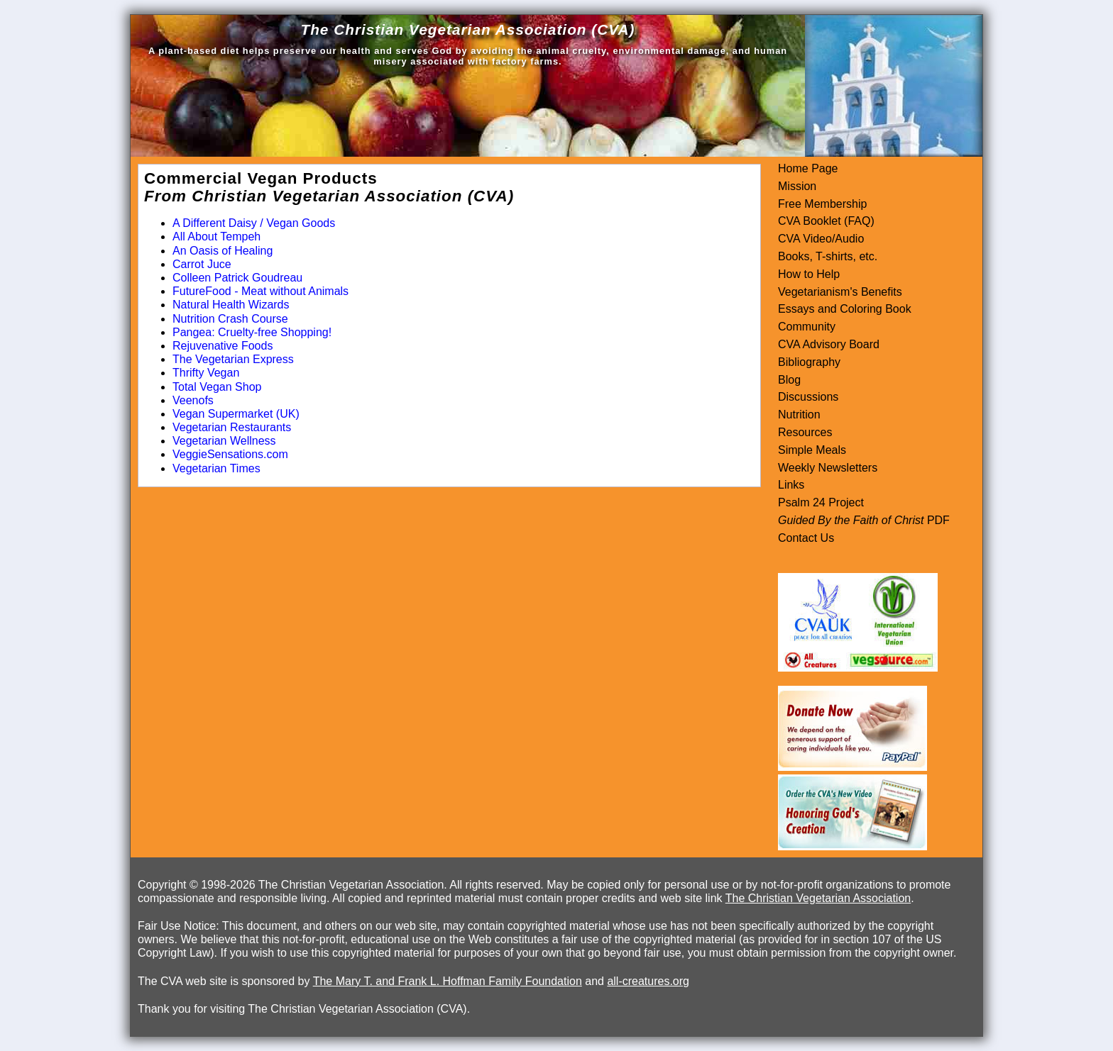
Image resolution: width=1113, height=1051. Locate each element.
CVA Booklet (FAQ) (826, 221)
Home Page (808, 168)
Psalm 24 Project (821, 502)
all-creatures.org (648, 981)
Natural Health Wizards (231, 305)
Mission (797, 186)
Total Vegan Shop (216, 387)
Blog (789, 380)
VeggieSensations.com (230, 454)
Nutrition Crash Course (230, 319)
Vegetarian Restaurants (231, 427)
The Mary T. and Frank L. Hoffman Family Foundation (447, 981)
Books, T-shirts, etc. (827, 256)
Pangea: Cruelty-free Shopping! (251, 332)
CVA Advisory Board (828, 344)
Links (791, 485)
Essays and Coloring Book (844, 309)
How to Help (809, 274)
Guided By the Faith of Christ (850, 520)
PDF (936, 520)
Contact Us (806, 538)
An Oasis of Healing (222, 251)
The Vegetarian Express (233, 359)
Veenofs (193, 400)
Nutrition (799, 414)
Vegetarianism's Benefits (840, 292)
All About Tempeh (216, 236)
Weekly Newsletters (827, 468)
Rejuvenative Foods (222, 346)
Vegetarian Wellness (224, 441)
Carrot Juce (201, 264)
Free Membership (822, 204)
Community (806, 327)
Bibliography (809, 362)
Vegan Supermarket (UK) (236, 414)
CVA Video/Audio (821, 239)
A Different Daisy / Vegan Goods (253, 223)
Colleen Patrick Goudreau (237, 278)
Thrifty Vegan (205, 373)
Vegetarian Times (216, 468)
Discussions (808, 397)
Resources (805, 432)
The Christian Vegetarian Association (818, 898)
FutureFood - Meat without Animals (260, 291)
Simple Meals (812, 450)
